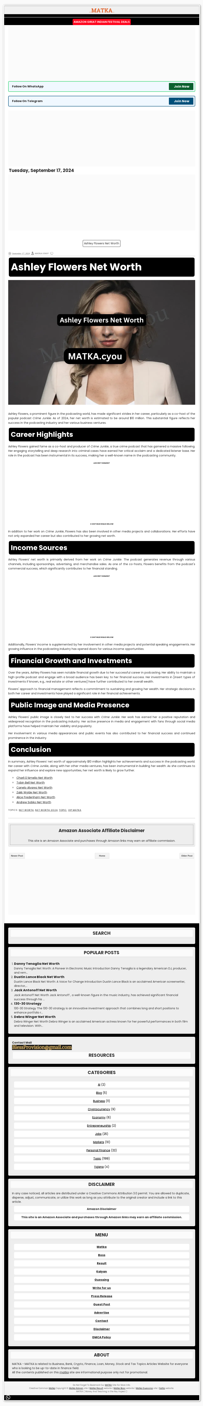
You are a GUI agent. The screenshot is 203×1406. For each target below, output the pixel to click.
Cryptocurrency (99, 1109)
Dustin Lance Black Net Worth (39, 977)
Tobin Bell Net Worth (30, 783)
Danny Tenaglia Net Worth (37, 964)
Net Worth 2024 (46, 810)
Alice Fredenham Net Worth (35, 797)
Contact (101, 1321)
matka (64, 1372)
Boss (101, 1255)
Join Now (181, 86)
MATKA (108, 1385)
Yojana (99, 1167)
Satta (162, 1388)
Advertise (101, 1313)
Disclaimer (101, 1329)
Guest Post (101, 1304)
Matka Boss (119, 1388)
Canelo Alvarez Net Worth (34, 788)
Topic (63, 810)
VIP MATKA (74, 810)
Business (99, 1101)
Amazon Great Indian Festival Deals (102, 22)
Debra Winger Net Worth (35, 1017)
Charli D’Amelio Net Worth (34, 778)
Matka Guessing (144, 1388)
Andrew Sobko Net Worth (33, 802)
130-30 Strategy (28, 1003)
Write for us (101, 1288)
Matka (102, 1247)
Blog (99, 1093)
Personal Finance (98, 1150)
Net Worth (26, 810)
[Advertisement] (101, 53)
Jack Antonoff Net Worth (35, 990)
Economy (99, 1117)
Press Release (101, 1296)
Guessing (101, 1280)
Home (102, 856)
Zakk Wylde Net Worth (31, 792)
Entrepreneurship (99, 1126)
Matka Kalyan (76, 1388)
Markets (98, 1142)
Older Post (187, 856)
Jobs (98, 1134)
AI (99, 1084)
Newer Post (17, 856)
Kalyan (101, 1271)
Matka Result (96, 1388)
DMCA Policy (101, 1337)
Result (102, 1263)
